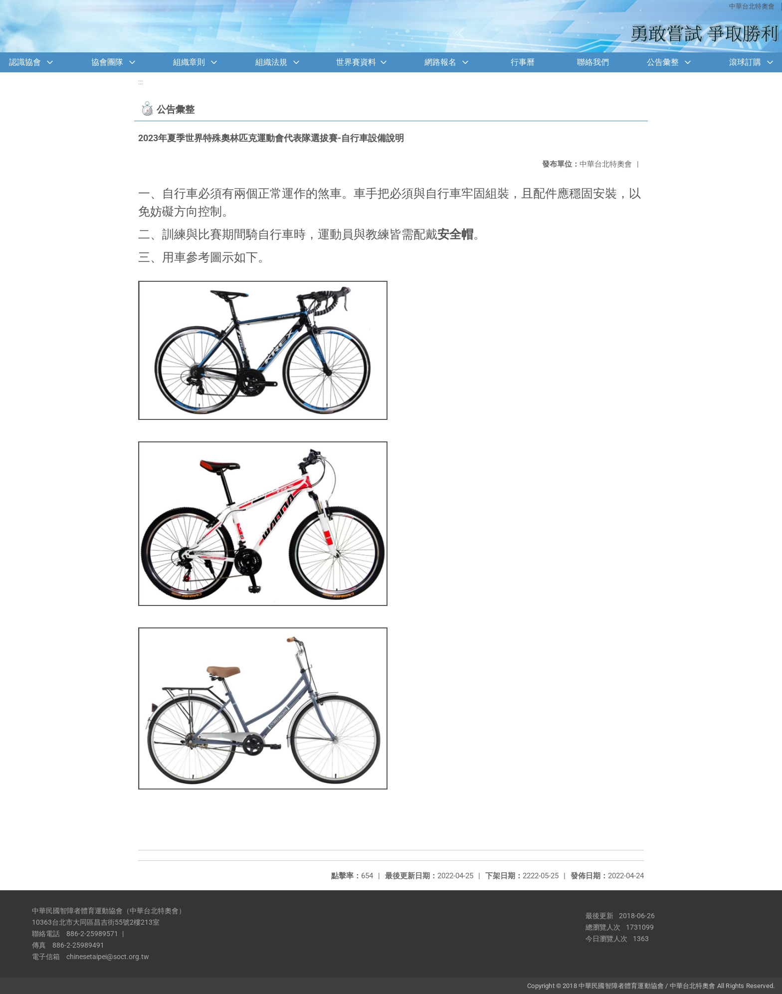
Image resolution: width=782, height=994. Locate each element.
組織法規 (271, 62)
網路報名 (440, 62)
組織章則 (189, 62)
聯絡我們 (593, 62)
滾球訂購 (745, 62)
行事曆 (523, 62)
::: (140, 82)
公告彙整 (663, 62)
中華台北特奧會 (752, 6)
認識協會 (25, 62)
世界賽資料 (356, 62)
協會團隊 (107, 62)
